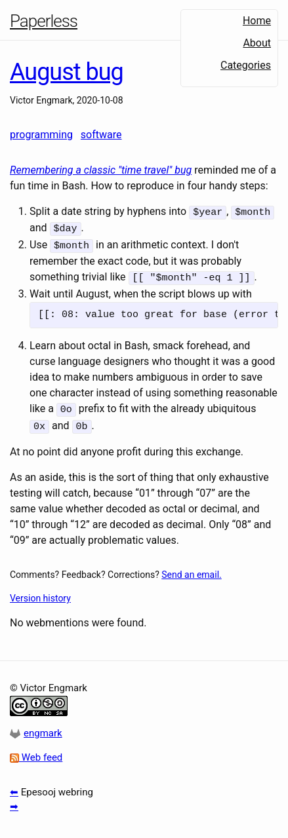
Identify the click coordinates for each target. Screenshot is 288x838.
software (101, 134)
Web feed (36, 752)
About (257, 43)
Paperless (43, 21)
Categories (245, 65)
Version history (40, 592)
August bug (66, 72)
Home (257, 20)
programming (41, 134)
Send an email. (191, 568)
